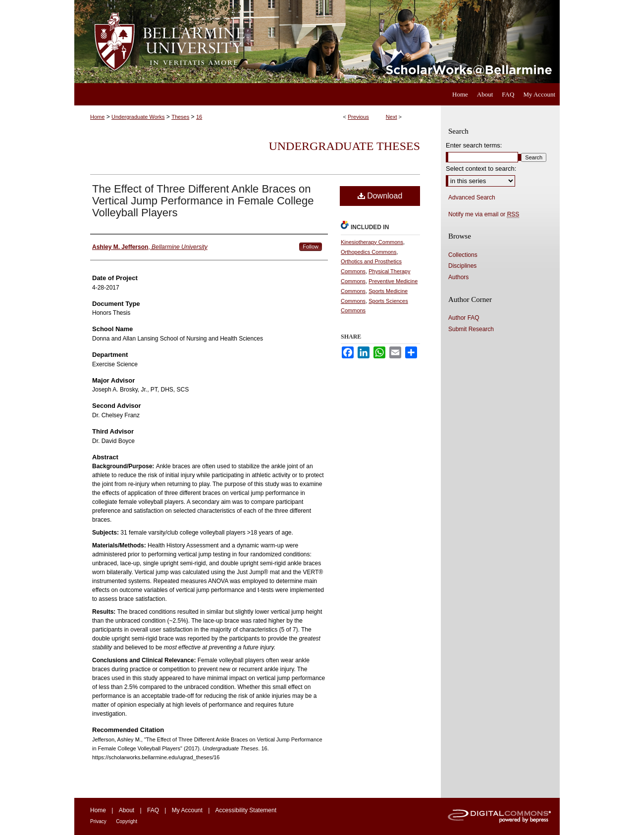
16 (199, 117)
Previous (358, 117)
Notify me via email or (483, 214)
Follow (310, 246)
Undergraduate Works (137, 117)
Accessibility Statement (245, 810)
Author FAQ (463, 317)
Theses (180, 117)
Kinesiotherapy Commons (372, 242)
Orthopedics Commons (369, 252)
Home (97, 117)
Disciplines (462, 265)
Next (391, 117)
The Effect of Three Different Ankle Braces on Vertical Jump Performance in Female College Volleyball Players (203, 201)
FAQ (153, 810)
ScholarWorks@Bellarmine (407, 41)
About (126, 810)
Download (380, 196)
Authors (458, 277)
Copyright (126, 821)
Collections (462, 254)
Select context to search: (481, 168)
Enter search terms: (474, 145)
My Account (187, 810)
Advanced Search (471, 197)
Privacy (98, 821)
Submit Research (471, 329)
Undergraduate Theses (344, 146)
